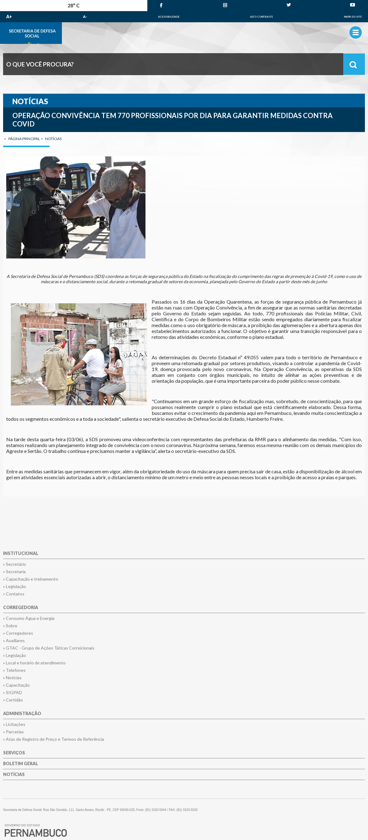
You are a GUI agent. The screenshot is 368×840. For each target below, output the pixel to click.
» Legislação (14, 586)
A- (85, 16)
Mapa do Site (353, 16)
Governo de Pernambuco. (184, 33)
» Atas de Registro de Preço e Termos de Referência (53, 739)
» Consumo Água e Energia (28, 618)
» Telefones (14, 670)
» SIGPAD (12, 692)
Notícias (14, 774)
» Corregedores (18, 633)
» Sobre (10, 626)
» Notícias (12, 678)
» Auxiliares (14, 640)
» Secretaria (14, 571)
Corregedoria (20, 607)
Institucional (20, 553)
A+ (9, 16)
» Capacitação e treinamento (30, 579)
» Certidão (13, 700)
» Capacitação (16, 685)
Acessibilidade (169, 16)
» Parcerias (13, 732)
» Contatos (13, 594)
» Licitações (14, 724)
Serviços (14, 753)
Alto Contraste (261, 16)
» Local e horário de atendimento (34, 663)
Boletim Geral (20, 763)
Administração (22, 713)
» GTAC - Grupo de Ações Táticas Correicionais (48, 648)
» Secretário (14, 564)
